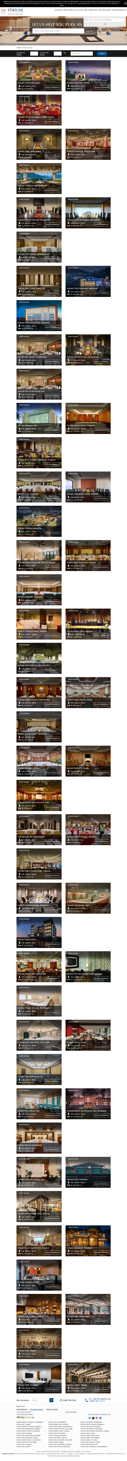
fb (89, 1417)
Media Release (71, 1412)
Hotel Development (104, 10)
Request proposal (52, 87)
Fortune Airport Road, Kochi (90, 1435)
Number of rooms (44, 54)
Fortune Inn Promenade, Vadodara (60, 1444)
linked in (100, 1417)
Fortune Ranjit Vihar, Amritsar (58, 1424)
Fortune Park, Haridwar (24, 1433)
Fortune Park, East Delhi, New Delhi (60, 1440)
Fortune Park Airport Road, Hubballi (28, 1435)
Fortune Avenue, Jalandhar (57, 1435)
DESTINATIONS (21, 1409)
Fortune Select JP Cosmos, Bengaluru (28, 1426)
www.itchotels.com (70, 3)
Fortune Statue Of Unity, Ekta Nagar (60, 1429)
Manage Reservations (119, 10)
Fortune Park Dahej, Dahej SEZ (91, 1426)
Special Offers (68, 10)
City (65, 53)
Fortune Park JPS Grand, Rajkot (26, 1442)
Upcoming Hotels (23, 1412)
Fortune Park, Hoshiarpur (57, 1433)
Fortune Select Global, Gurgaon (59, 1431)
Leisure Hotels (52, 1409)
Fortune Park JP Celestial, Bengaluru (93, 1424)
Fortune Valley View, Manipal (90, 1438)
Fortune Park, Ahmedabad (57, 1422)
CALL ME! (89, 31)
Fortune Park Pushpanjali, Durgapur (28, 1429)
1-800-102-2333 (102, 3)
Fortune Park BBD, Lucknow (58, 1438)
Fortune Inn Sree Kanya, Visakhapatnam (94, 1446)
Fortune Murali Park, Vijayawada (59, 1446)
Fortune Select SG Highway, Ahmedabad (29, 1422)
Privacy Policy (86, 1451)
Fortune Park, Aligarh (23, 1424)
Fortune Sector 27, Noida (89, 1440)
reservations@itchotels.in (84, 3)
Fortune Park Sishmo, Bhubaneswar (60, 1426)
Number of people (20, 54)
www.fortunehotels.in (57, 3)
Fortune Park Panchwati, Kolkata (27, 1438)
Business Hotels (36, 1409)
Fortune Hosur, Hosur (88, 1433)
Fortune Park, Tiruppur (24, 1444)
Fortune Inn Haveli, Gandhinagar (92, 1429)
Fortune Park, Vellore (23, 1446)
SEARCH (102, 53)
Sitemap (78, 1451)
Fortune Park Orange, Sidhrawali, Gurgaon (95, 1431)
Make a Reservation (90, 10)
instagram (97, 1417)
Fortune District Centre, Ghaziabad (28, 1431)
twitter (93, 1417)
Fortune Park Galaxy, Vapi (89, 1444)
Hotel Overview (24, 62)
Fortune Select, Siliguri (56, 1442)
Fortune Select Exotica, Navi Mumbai (28, 1440)
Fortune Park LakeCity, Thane (90, 1442)
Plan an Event (78, 10)
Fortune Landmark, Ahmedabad (91, 1422)
